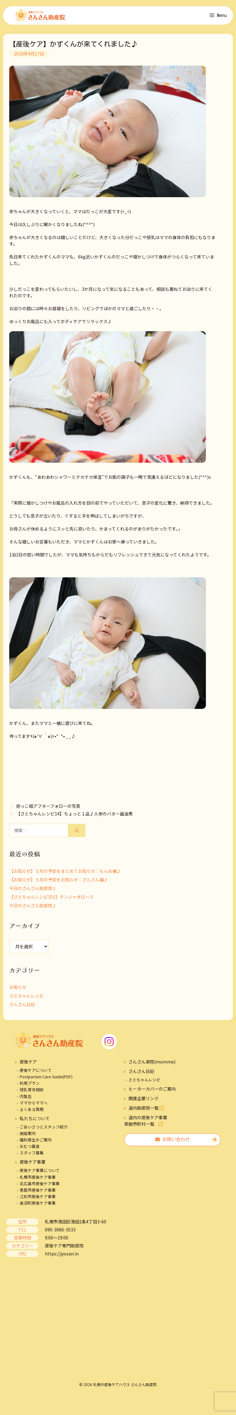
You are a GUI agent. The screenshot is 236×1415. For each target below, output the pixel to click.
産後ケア (28, 1065)
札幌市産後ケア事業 (38, 1180)
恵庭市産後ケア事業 (38, 1193)
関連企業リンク (143, 1102)
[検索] (76, 833)
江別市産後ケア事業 (38, 1200)
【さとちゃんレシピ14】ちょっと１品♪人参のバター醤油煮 (74, 817)
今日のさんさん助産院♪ (33, 891)
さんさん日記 (22, 1008)
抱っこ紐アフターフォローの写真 (48, 809)
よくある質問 (32, 1112)
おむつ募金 (30, 1150)
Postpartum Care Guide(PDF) (46, 1080)
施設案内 (28, 1136)
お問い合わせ (172, 1143)
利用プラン (30, 1086)
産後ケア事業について (40, 1174)
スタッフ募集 (32, 1156)
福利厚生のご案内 (36, 1143)
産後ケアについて (36, 1073)
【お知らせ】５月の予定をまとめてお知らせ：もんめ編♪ (65, 874)
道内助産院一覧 (146, 1111)
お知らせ (17, 990)
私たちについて (35, 1122)
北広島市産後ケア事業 (40, 1186)
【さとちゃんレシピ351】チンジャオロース (51, 900)
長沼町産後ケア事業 (38, 1206)
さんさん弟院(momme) (151, 1065)
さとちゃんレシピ (26, 999)
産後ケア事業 (32, 1165)
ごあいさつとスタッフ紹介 (44, 1130)
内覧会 (26, 1099)
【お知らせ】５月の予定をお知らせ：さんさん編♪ (58, 883)
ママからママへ (34, 1106)
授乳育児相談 (32, 1093)
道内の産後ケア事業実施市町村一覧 (145, 1124)
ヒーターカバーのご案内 (152, 1092)
